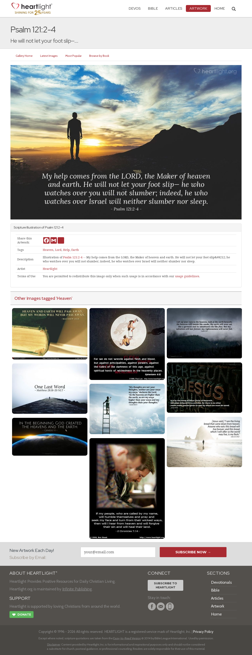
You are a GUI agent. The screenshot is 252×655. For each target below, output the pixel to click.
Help (66, 249)
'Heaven (64, 298)
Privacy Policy (203, 631)
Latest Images (49, 56)
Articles (173, 8)
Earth (75, 249)
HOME (219, 8)
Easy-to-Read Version (127, 638)
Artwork (198, 8)
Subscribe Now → (193, 552)
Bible (153, 8)
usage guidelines (187, 276)
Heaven (48, 249)
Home (216, 614)
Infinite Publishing (77, 589)
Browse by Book (99, 56)
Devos (135, 8)
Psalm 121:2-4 (72, 257)
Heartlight (50, 268)
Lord (58, 249)
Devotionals (221, 582)
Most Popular (73, 56)
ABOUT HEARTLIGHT (33, 573)
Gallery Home (24, 56)
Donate (21, 615)
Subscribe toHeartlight (165, 585)
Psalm (49, 227)
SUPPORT (20, 598)
